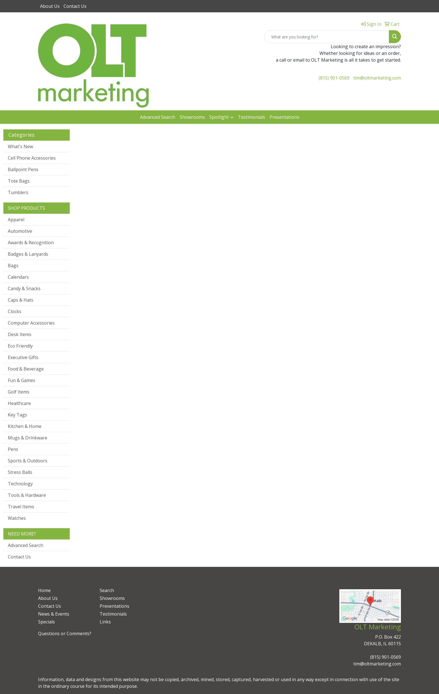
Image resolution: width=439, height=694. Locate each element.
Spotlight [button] (219, 117)
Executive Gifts (23, 357)
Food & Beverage (26, 369)
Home (44, 590)
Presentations (284, 117)
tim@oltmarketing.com (377, 78)
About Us (50, 6)
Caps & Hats (20, 300)
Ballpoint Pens (23, 169)
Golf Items (18, 392)
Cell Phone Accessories (32, 158)
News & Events (53, 614)
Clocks (14, 311)
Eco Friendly (20, 346)
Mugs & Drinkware (27, 438)
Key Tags (17, 415)
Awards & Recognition (31, 242)
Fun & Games (21, 380)
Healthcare (19, 403)
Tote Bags (19, 181)
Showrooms (192, 117)
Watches (17, 518)
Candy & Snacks (24, 288)
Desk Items (19, 334)
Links (105, 622)
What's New (20, 146)
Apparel (16, 219)
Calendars (18, 277)
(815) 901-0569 (334, 78)
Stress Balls (20, 472)
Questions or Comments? (64, 633)
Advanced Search (157, 117)
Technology (20, 484)
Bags (13, 265)
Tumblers (18, 192)
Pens (13, 449)
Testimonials (251, 117)
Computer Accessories (31, 323)
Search (107, 590)
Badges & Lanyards (28, 254)
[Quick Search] (326, 36)
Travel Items (21, 507)
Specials (46, 622)
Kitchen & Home (24, 426)
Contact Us (75, 6)
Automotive (20, 231)
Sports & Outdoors (27, 461)
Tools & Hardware (27, 495)
